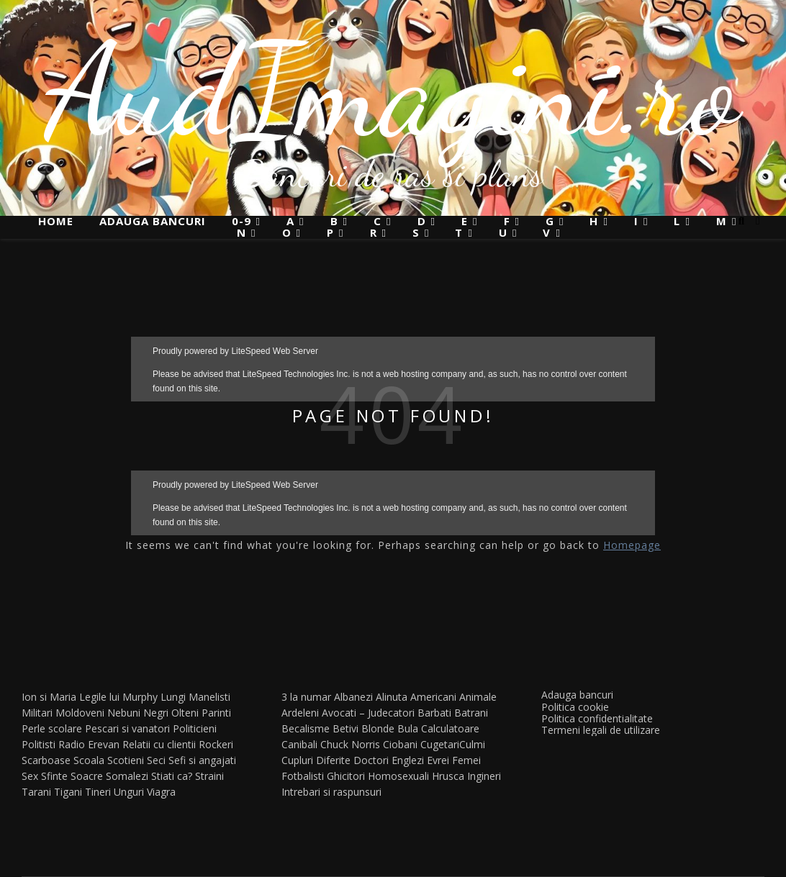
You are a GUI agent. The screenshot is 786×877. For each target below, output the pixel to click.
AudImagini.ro (393, 90)
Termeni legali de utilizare (600, 730)
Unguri (129, 792)
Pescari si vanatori (127, 728)
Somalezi (127, 776)
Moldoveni (79, 712)
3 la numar (306, 697)
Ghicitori (346, 776)
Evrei (438, 760)
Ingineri (484, 776)
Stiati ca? (171, 776)
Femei (466, 760)
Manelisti (209, 697)
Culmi (472, 744)
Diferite (333, 760)
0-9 (241, 221)
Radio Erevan (88, 744)
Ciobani (400, 744)
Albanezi (353, 697)
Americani (433, 697)
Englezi (408, 760)
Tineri (98, 792)
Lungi (173, 697)
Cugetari (439, 744)
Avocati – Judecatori (368, 712)
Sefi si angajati (202, 760)
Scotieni (125, 760)
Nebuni (123, 712)
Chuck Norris (350, 744)
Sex (30, 776)
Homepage (632, 545)
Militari (37, 712)
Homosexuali (398, 776)
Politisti (38, 744)
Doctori (371, 760)
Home (55, 220)
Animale (478, 697)
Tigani (68, 792)
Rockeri (216, 744)
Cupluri (297, 760)
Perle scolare (52, 728)
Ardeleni (300, 712)
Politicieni (195, 728)
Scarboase (46, 760)
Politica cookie (575, 707)
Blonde (377, 728)
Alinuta (391, 697)
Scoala (88, 760)
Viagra (161, 792)
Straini (209, 776)
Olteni (185, 712)
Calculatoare (450, 728)
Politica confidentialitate (597, 718)
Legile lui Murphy (118, 697)
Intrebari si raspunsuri (331, 792)
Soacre (87, 776)
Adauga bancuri (152, 220)
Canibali (299, 744)
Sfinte (54, 776)
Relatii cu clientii (159, 744)
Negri (155, 712)
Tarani (36, 792)
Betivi (345, 728)
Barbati (434, 712)
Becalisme (305, 728)
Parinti (216, 712)
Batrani (471, 712)
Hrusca (448, 776)
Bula (407, 728)
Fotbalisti (302, 776)
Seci (156, 760)
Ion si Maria (49, 697)
